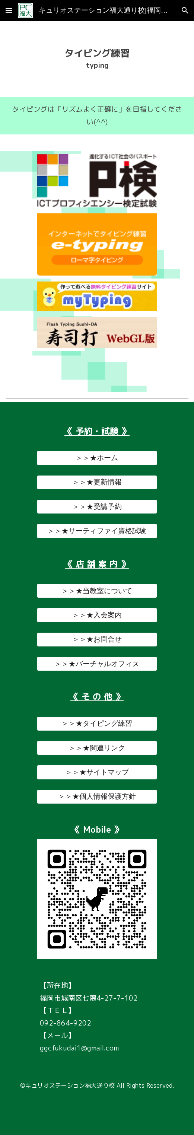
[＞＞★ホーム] (97, 458)
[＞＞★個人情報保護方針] (97, 796)
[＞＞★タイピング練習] (97, 723)
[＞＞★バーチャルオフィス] (97, 663)
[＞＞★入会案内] (97, 615)
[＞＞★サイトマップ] (97, 772)
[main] (97, 59)
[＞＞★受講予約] (97, 506)
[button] (9, 10)
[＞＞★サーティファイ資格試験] (97, 531)
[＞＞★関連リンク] (97, 748)
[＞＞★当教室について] (97, 591)
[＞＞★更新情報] (97, 482)
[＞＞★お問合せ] (97, 639)
